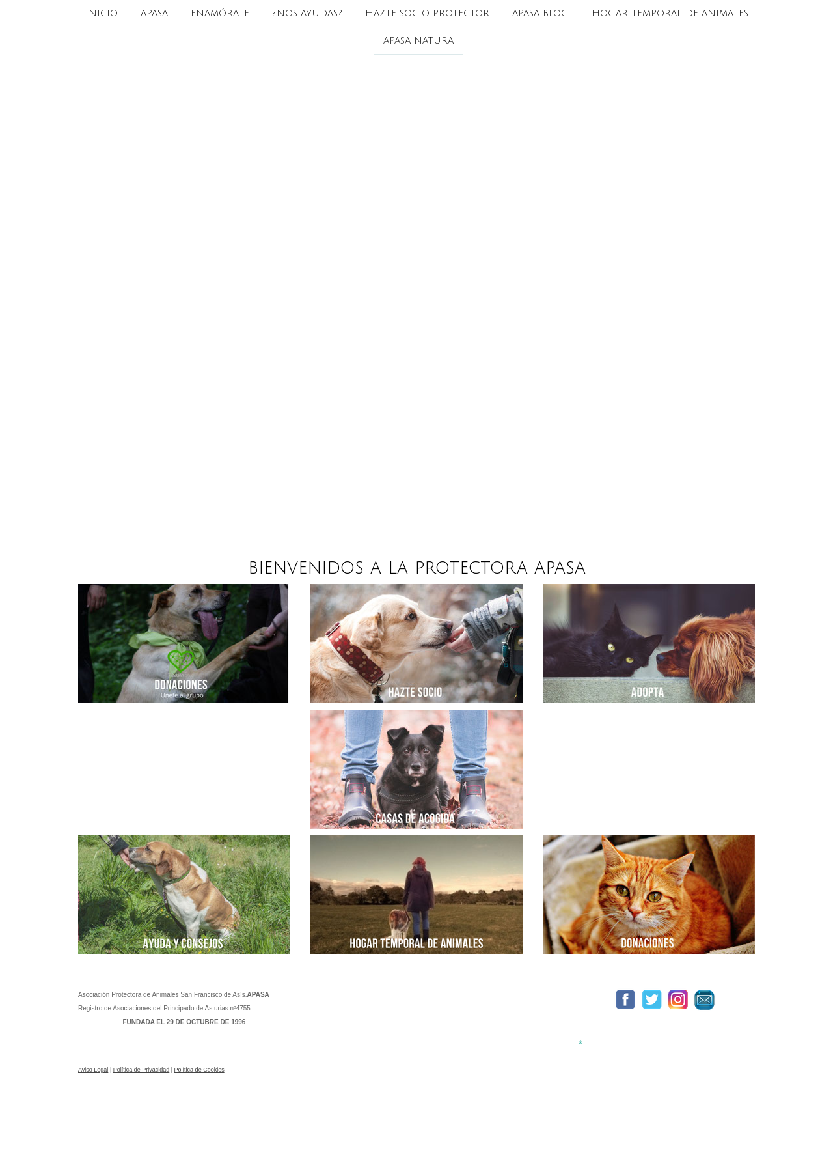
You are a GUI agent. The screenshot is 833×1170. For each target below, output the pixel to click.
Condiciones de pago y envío (588, 1119)
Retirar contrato (188, 1139)
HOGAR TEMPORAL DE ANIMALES (670, 13)
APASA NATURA (418, 42)
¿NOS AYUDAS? (307, 13)
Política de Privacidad (141, 1069)
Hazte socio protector (427, 13)
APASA (154, 13)
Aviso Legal (93, 1069)
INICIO (101, 13)
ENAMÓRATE (220, 13)
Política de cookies (108, 1139)
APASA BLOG (540, 13)
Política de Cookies (199, 1069)
